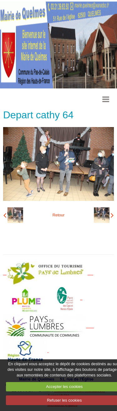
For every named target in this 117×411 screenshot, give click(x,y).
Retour (58, 215)
